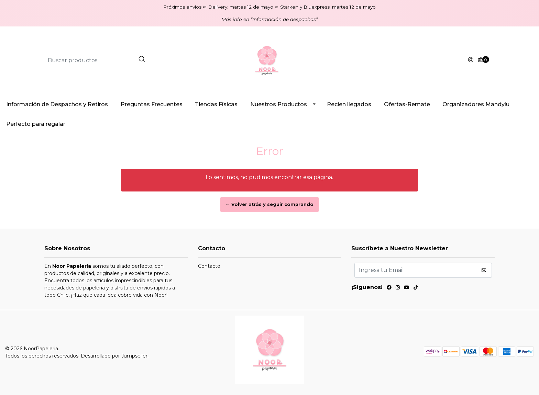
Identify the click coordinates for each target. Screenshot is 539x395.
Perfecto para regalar (35, 124)
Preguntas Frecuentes (152, 104)
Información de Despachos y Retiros (57, 104)
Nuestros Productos (278, 104)
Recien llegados (349, 104)
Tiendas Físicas (216, 104)
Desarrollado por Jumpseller (114, 356)
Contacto (209, 266)
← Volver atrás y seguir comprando (270, 204)
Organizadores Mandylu (475, 104)
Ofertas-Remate (407, 104)
